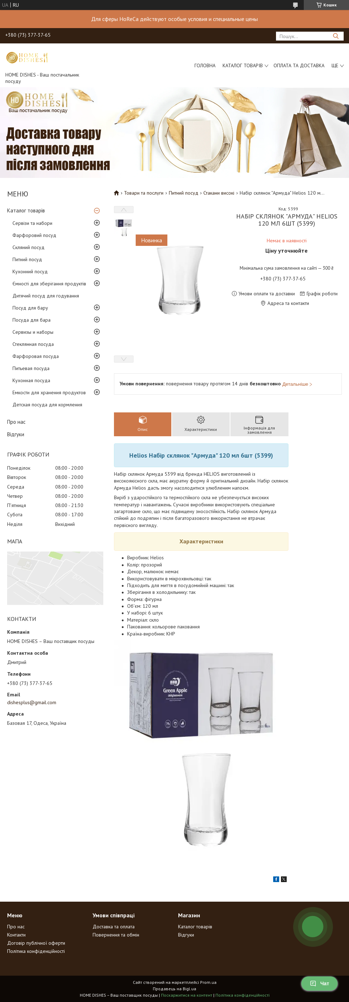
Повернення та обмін (116, 935)
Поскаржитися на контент (186, 995)
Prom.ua (208, 982)
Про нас (16, 421)
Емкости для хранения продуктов (49, 392)
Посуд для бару (30, 308)
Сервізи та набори (32, 223)
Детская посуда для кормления (47, 404)
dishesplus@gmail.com (31, 702)
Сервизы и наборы (32, 332)
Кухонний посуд (30, 271)
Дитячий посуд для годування (45, 295)
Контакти (16, 935)
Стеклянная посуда (33, 344)
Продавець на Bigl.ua (174, 988)
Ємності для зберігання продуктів (49, 283)
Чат (319, 983)
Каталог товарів (243, 65)
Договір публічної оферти (36, 943)
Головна (204, 65)
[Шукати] (336, 36)
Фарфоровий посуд (34, 235)
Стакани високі (218, 192)
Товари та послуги (143, 192)
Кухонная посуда (31, 380)
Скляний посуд (28, 247)
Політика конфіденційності (36, 951)
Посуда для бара (31, 320)
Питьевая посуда (31, 368)
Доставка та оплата (114, 926)
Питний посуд (27, 259)
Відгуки (15, 434)
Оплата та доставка (299, 65)
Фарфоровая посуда (35, 356)
